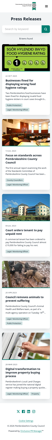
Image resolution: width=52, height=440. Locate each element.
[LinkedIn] (28, 411)
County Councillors (15, 180)
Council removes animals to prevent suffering (25, 299)
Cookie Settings (26, 420)
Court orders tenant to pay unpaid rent (24, 232)
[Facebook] (23, 411)
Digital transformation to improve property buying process (23, 372)
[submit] (46, 29)
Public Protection (14, 105)
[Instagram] (33, 411)
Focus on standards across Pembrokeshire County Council (24, 158)
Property (35, 394)
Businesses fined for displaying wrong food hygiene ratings (21, 84)
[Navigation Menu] (46, 6)
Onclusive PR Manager (31, 431)
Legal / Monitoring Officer (17, 109)
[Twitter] (18, 411)
